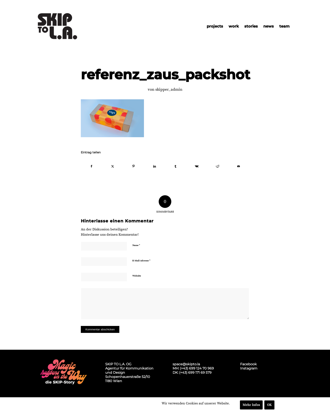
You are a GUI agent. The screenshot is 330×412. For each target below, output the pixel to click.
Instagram (248, 368)
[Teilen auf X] (112, 166)
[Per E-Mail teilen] (238, 166)
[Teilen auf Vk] (196, 166)
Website (136, 275)
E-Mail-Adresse (141, 260)
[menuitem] (215, 26)
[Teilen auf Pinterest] (133, 166)
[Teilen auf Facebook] (91, 166)
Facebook (248, 364)
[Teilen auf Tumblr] (175, 166)
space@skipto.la (186, 364)
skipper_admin (168, 89)
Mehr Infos (251, 405)
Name (136, 245)
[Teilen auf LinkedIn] (154, 166)
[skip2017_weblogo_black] (57, 26)
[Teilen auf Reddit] (217, 166)
